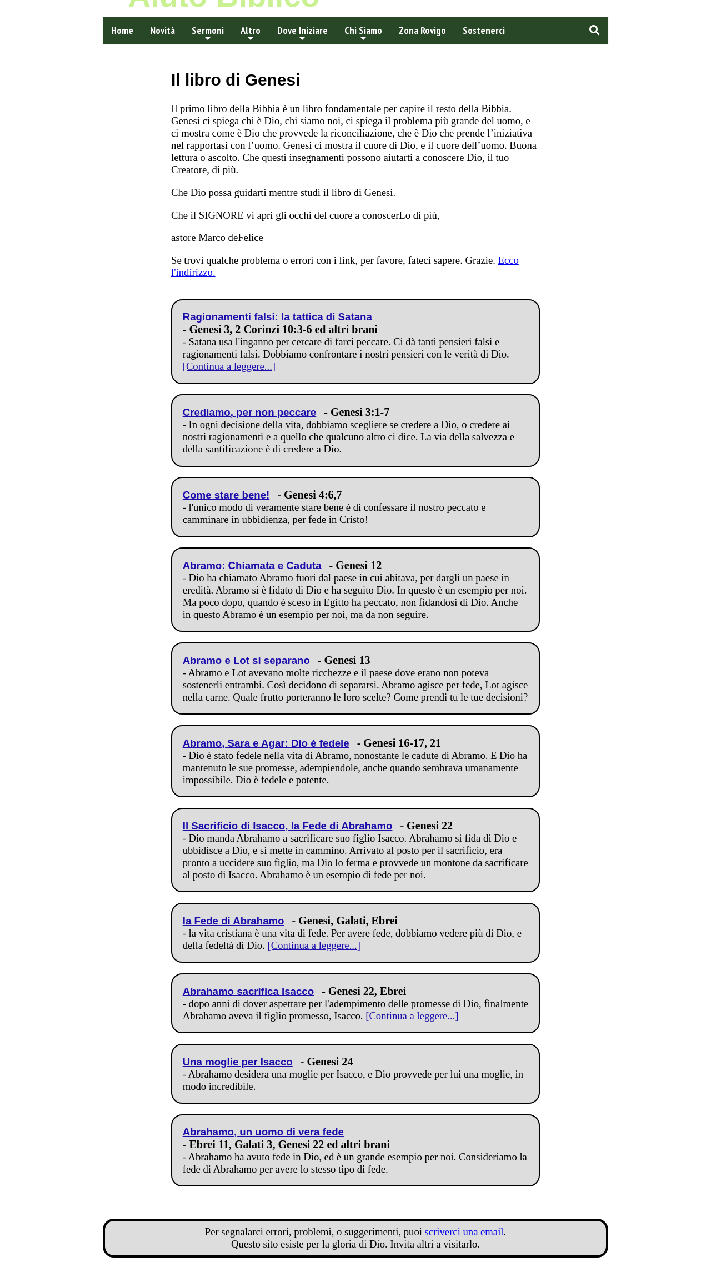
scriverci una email (464, 1232)
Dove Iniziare (302, 33)
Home (122, 30)
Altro (251, 33)
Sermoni (208, 33)
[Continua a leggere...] (229, 366)
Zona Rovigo (422, 30)
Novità (162, 30)
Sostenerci (484, 30)
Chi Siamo (363, 33)
